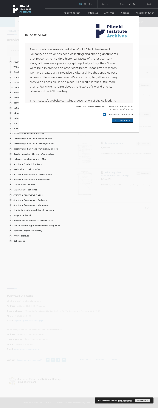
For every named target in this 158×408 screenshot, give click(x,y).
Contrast (105, 4)
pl (90, 4)
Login (149, 4)
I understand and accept (119, 114)
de (85, 4)
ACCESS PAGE (122, 120)
